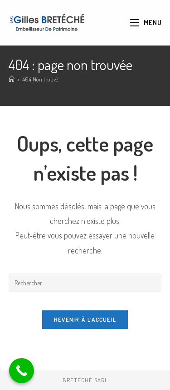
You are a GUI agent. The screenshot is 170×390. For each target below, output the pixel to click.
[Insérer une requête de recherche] (85, 283)
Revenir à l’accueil (85, 319)
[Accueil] (12, 79)
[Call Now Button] (21, 370)
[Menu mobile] (145, 22)
